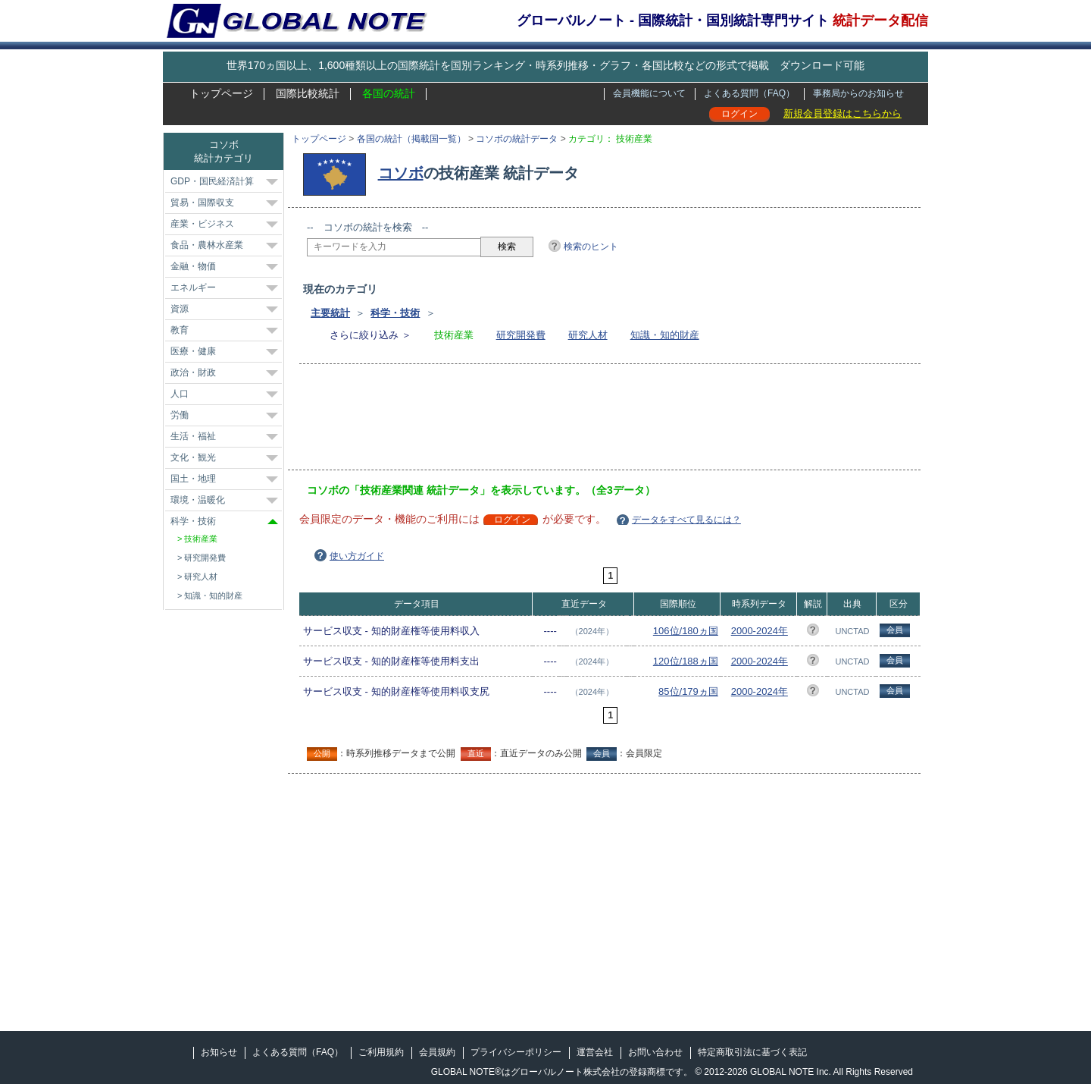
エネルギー (193, 287)
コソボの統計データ (517, 139)
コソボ (401, 173)
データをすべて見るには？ (686, 519)
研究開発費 (521, 335)
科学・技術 (395, 313)
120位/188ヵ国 (685, 661)
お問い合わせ (655, 1052)
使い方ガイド (357, 556)
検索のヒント (591, 246)
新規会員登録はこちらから (842, 113)
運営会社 (595, 1052)
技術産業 (200, 538)
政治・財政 (193, 372)
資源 (179, 308)
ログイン (739, 113)
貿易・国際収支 (202, 202)
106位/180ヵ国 (685, 630)
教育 (179, 330)
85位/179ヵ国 (688, 691)
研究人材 (588, 335)
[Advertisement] (582, 422)
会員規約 (437, 1052)
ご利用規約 (381, 1052)
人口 (179, 393)
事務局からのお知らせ (858, 93)
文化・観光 (193, 457)
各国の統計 (388, 93)
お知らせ (219, 1052)
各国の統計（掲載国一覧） (411, 139)
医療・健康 (193, 351)
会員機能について (649, 93)
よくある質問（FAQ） (749, 93)
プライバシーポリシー (515, 1052)
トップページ (221, 93)
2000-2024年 (759, 630)
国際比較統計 (307, 93)
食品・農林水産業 (206, 245)
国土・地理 (193, 478)
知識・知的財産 (664, 335)
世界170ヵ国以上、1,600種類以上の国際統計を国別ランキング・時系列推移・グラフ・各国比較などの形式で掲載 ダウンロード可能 (545, 65)
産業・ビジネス (202, 223)
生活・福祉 (193, 436)
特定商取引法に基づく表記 (752, 1052)
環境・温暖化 (197, 500)
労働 (179, 415)
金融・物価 (193, 266)
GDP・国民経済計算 (212, 181)
